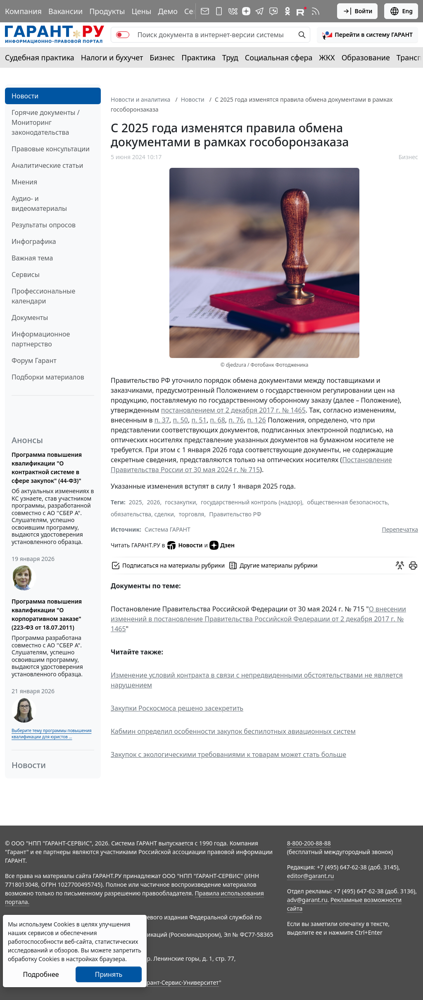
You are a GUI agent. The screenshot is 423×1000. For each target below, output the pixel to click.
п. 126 (256, 420)
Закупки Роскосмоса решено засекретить (177, 708)
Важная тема (32, 258)
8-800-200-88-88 (309, 843)
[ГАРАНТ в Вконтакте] (233, 11)
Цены (141, 11)
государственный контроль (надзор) (251, 502)
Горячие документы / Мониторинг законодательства (46, 122)
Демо (168, 11)
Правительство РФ (235, 514)
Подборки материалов (48, 377)
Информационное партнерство (41, 338)
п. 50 (180, 420)
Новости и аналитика (140, 99)
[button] (367, 35)
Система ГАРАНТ (167, 529)
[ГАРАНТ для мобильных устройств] (219, 11)
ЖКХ (327, 57)
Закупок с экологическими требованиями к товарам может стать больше (228, 754)
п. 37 (161, 420)
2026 (153, 502)
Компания (23, 11)
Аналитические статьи (47, 165)
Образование (366, 57)
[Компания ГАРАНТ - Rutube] (302, 11)
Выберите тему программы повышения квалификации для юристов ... (51, 734)
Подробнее (41, 974)
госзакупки (180, 502)
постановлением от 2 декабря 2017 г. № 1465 (233, 410)
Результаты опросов (44, 224)
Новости (25, 95)
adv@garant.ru (307, 900)
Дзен (222, 545)
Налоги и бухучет (112, 57)
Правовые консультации (51, 148)
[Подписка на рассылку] (205, 11)
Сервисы (26, 274)
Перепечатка (400, 529)
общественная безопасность (347, 502)
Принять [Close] (109, 974)
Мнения (24, 181)
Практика (198, 57)
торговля (191, 514)
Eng (401, 11)
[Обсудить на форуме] (400, 565)
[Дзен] (246, 11)
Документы (30, 317)
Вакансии (65, 11)
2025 (135, 502)
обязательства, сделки (142, 514)
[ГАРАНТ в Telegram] (259, 11)
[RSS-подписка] (316, 11)
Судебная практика (39, 57)
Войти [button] (357, 11)
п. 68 (217, 420)
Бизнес (162, 57)
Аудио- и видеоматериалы (39, 203)
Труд (230, 57)
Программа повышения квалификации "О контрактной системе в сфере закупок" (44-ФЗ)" (47, 467)
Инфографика (34, 241)
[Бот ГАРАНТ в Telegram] (273, 11)
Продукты (107, 11)
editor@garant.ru (310, 876)
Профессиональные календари (43, 295)
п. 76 (235, 420)
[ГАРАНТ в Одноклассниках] (287, 11)
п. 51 (198, 420)
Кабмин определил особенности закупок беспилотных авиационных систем (233, 731)
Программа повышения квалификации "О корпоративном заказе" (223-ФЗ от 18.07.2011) (47, 614)
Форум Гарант (34, 360)
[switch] (122, 34)
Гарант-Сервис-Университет (180, 982)
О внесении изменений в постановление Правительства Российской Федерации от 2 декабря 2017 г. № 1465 (258, 618)
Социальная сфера (279, 57)
